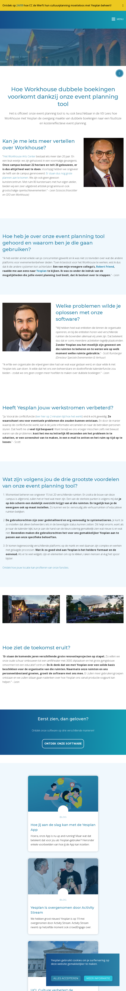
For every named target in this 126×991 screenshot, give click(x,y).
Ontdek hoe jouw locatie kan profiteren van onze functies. (35, 567)
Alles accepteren (65, 978)
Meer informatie (98, 978)
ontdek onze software (63, 743)
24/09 (19, 5)
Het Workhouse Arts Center (19, 156)
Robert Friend (105, 266)
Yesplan (14, 18)
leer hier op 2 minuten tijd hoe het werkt (59, 416)
